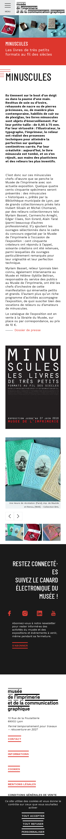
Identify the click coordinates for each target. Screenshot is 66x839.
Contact (14, 739)
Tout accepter (33, 815)
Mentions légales (22, 784)
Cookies (14, 769)
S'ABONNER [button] (20, 645)
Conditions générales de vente (32, 794)
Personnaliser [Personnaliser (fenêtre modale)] (33, 831)
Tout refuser (33, 823)
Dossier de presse (28, 330)
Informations (18, 754)
